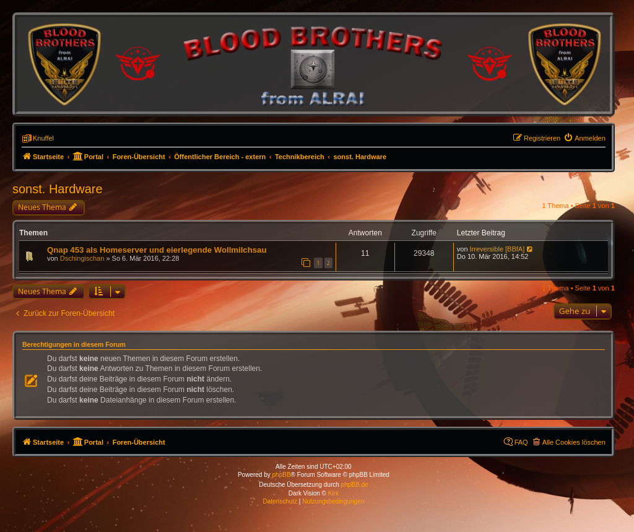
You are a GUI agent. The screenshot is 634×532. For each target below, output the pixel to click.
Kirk (333, 493)
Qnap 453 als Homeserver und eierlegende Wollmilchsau (157, 250)
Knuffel (43, 138)
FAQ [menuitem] (521, 442)
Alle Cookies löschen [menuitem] (574, 442)
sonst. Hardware (57, 189)
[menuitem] (584, 138)
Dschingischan (82, 258)
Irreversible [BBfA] (497, 249)
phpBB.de (354, 484)
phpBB (281, 474)
